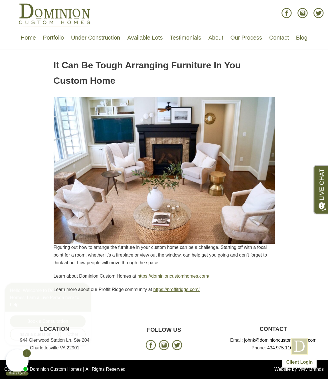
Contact (279, 37)
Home (28, 37)
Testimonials (185, 37)
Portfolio (53, 37)
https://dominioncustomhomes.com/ (173, 276)
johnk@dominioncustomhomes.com (280, 340)
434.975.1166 (281, 347)
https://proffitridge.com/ (176, 289)
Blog (301, 37)
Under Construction (95, 37)
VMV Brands (311, 369)
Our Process (246, 37)
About (215, 37)
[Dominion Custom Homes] (55, 14)
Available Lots (145, 37)
